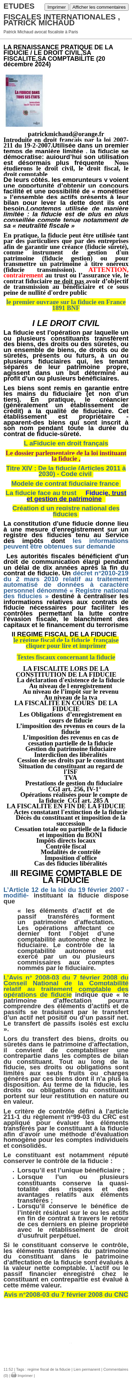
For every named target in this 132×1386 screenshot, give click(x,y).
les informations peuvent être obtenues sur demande (66, 543)
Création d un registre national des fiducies (66, 511)
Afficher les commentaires (99, 7)
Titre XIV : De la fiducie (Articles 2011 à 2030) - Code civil (66, 471)
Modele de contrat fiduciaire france (65, 483)
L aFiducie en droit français (66, 443)
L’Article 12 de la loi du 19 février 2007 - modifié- (66, 892)
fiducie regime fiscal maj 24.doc (70, 1335)
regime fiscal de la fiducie (49, 1369)
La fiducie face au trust (66, 495)
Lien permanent (86, 1369)
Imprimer (56, 7)
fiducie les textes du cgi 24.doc (71, 1323)
